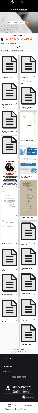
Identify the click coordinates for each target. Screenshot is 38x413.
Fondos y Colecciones (25, 5)
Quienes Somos (9, 5)
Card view (14, 50)
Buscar (28, 22)
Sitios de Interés (16, 5)
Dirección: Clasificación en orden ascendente (27, 52)
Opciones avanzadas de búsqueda (11, 47)
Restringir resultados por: (19, 35)
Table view (20, 50)
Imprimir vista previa (5, 50)
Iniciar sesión (23, 9)
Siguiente (24, 351)
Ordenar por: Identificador (12, 52)
